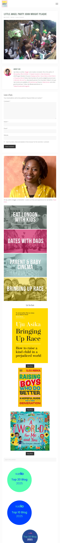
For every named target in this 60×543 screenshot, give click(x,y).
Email (6, 128)
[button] (56, 4)
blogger (27, 72)
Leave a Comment (20, 17)
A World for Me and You (20, 80)
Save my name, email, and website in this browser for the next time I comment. (27, 142)
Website (6, 135)
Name (6, 122)
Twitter (15, 86)
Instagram (26, 86)
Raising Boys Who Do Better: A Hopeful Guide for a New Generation (32, 74)
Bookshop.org (33, 82)
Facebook (20, 86)
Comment (7, 101)
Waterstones (46, 82)
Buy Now (30, 366)
